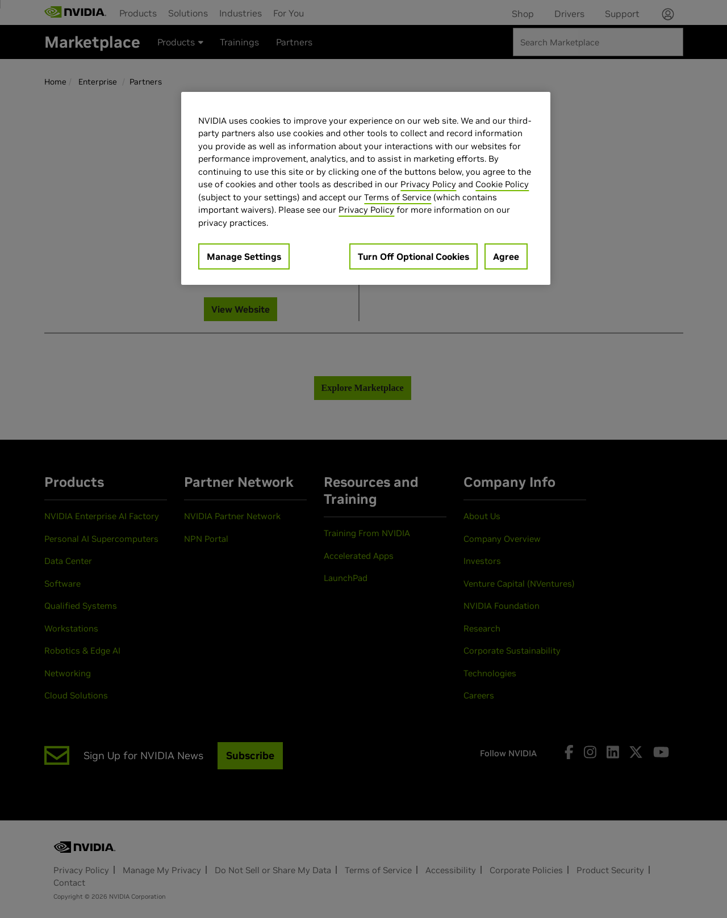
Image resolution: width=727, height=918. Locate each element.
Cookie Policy (502, 184)
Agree (506, 256)
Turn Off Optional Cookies (413, 256)
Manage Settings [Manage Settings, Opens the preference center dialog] (244, 256)
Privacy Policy (428, 184)
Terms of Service (397, 197)
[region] (365, 188)
